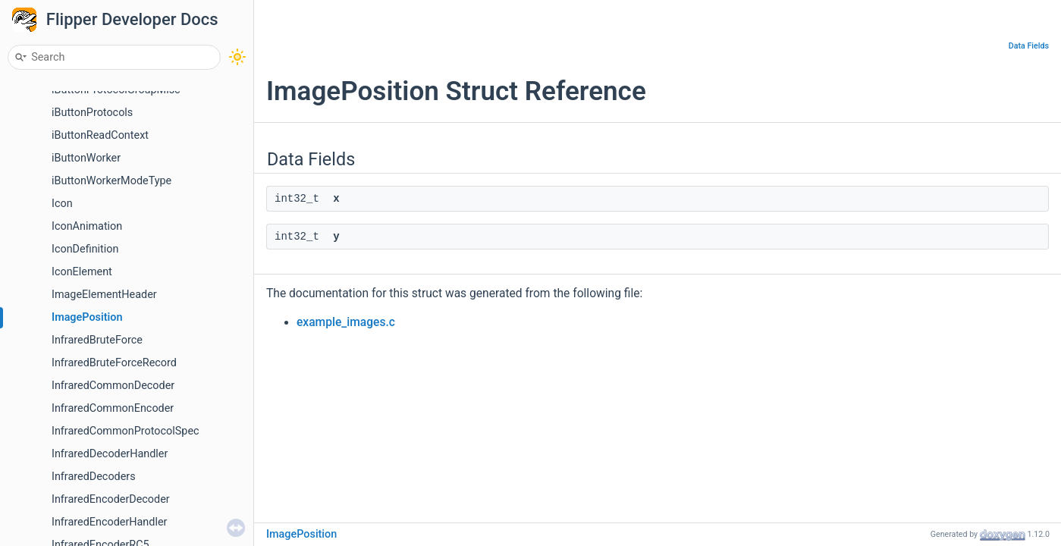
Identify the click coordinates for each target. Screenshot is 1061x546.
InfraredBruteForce (97, 340)
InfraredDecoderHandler (110, 453)
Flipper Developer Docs (132, 19)
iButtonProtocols (92, 112)
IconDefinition (85, 249)
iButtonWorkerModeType (111, 180)
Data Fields (1029, 46)
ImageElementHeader (104, 294)
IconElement (82, 271)
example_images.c (346, 322)
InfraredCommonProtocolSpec (125, 431)
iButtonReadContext (100, 135)
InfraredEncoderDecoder (111, 499)
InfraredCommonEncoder (113, 408)
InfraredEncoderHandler (109, 522)
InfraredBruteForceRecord (114, 362)
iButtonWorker (86, 158)
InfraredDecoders (94, 476)
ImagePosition (87, 317)
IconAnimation (87, 226)
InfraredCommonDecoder (113, 385)
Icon (62, 203)
